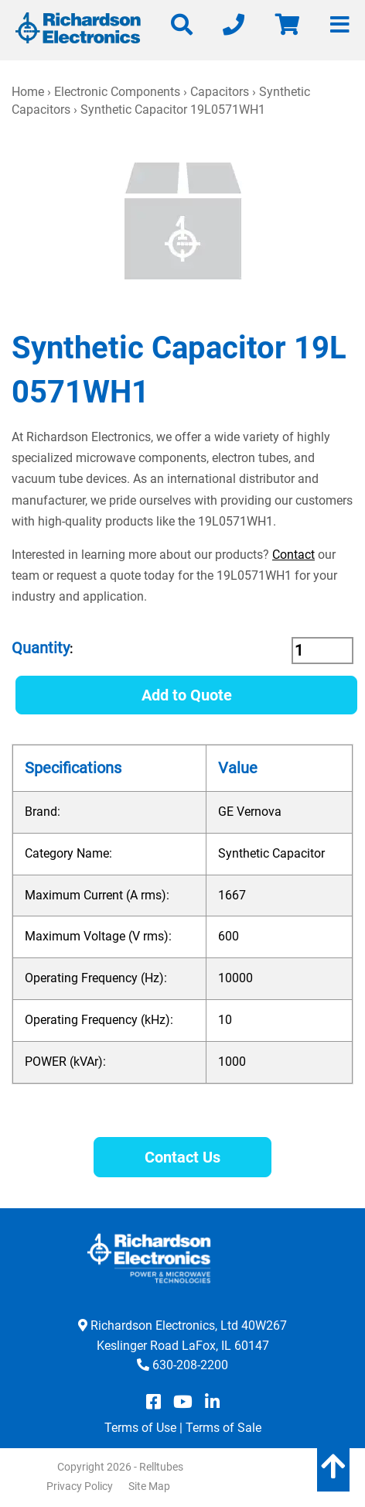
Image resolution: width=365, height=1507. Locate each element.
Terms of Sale (223, 1427)
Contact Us (182, 1157)
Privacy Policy (79, 1486)
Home (28, 91)
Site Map (149, 1486)
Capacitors (219, 91)
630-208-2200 (190, 1365)
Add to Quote (187, 695)
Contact (293, 554)
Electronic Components (117, 91)
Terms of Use (140, 1427)
